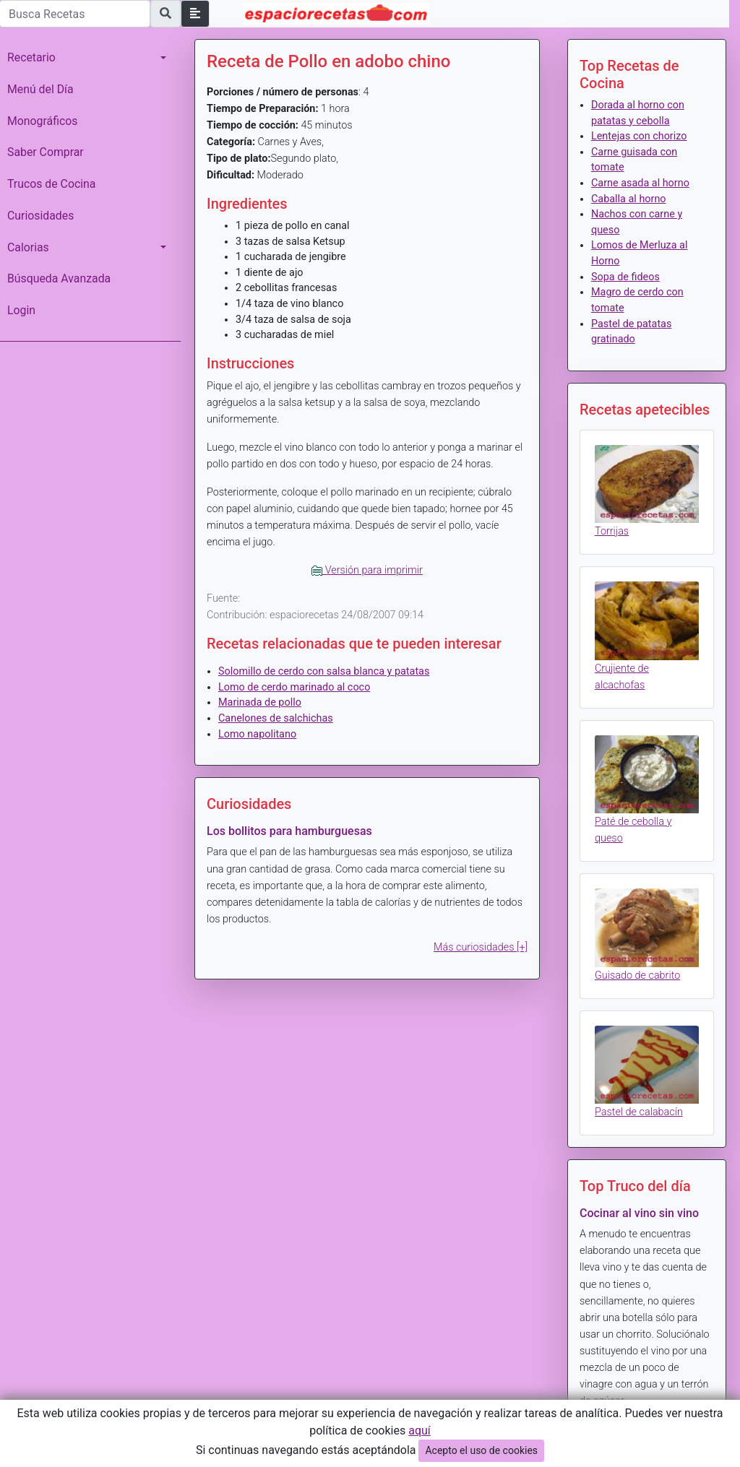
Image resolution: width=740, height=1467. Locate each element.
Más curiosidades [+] (481, 947)
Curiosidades (40, 215)
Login (21, 310)
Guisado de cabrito (637, 975)
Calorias (28, 247)
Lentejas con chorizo (639, 136)
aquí (419, 1430)
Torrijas (612, 531)
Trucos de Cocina (51, 184)
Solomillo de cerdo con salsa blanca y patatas (323, 671)
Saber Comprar (45, 152)
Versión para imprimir (367, 570)
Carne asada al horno (640, 183)
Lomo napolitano (257, 734)
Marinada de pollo (259, 702)
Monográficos (42, 121)
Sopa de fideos (625, 277)
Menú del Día (40, 89)
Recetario (31, 57)
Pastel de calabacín (639, 1112)
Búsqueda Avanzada (59, 278)
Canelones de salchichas (275, 718)
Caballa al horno (628, 199)
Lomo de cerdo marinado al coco (294, 687)
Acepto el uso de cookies (481, 1450)
